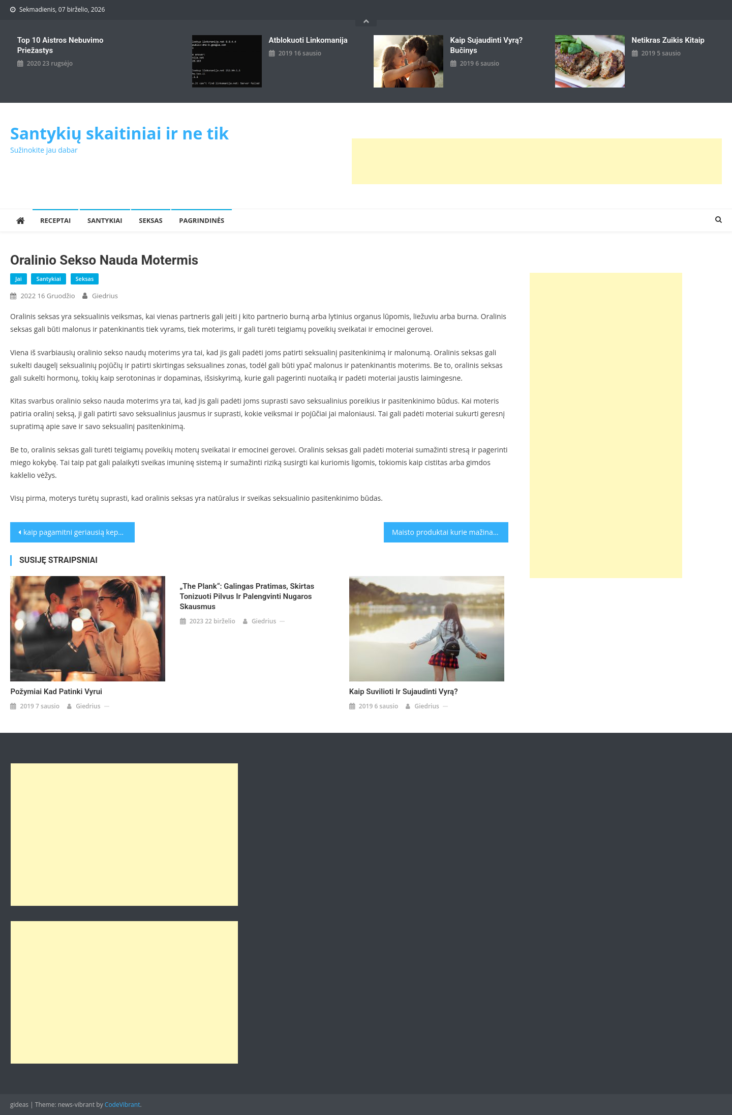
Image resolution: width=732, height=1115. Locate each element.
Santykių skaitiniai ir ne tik (119, 133)
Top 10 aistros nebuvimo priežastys (60, 45)
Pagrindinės (201, 220)
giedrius (105, 295)
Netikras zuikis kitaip (668, 40)
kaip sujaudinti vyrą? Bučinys (486, 45)
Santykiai (105, 220)
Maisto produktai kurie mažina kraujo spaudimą (450, 532)
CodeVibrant (122, 1104)
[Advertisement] (537, 161)
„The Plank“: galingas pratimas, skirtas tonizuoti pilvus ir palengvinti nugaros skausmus (247, 596)
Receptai (55, 220)
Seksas (150, 220)
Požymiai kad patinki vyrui (56, 691)
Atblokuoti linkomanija (308, 40)
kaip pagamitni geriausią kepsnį (75, 532)
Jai (18, 278)
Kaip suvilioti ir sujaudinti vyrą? (403, 691)
